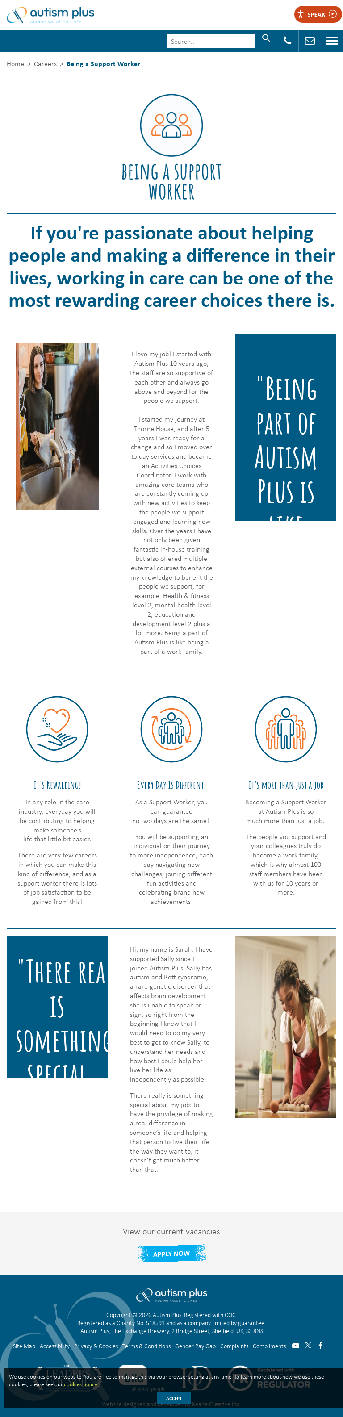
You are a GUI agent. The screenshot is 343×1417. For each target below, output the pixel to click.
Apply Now (171, 1253)
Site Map (24, 1346)
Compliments (269, 1346)
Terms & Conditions (146, 1346)
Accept (174, 1398)
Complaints (234, 1346)
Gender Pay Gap (195, 1346)
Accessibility (55, 1346)
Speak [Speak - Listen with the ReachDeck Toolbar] (317, 14)
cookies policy (80, 1384)
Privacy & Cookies (96, 1346)
